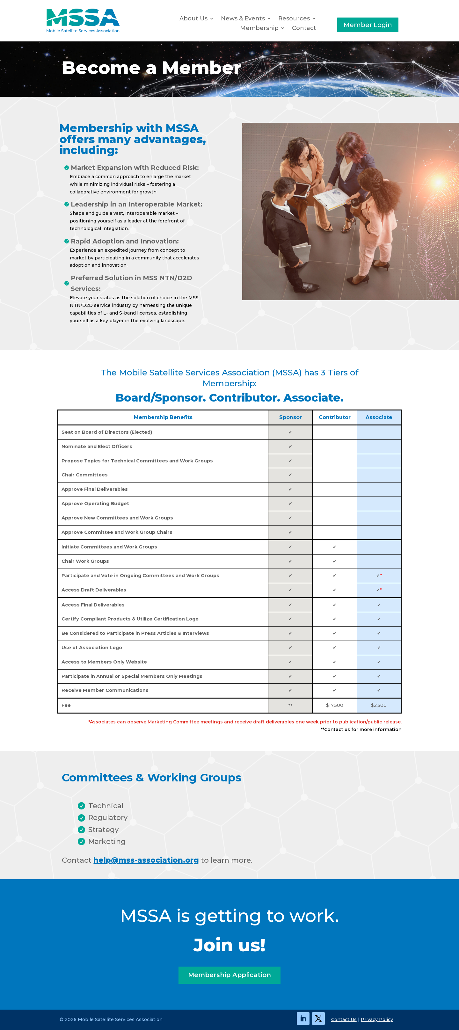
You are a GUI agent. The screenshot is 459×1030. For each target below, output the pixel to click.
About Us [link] (193, 19)
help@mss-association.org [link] (146, 860)
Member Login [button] (368, 25)
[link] (83, 31)
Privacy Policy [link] (377, 1019)
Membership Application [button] (229, 975)
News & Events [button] (243, 19)
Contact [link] (304, 29)
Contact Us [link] (344, 1019)
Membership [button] (259, 29)
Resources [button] (294, 19)
